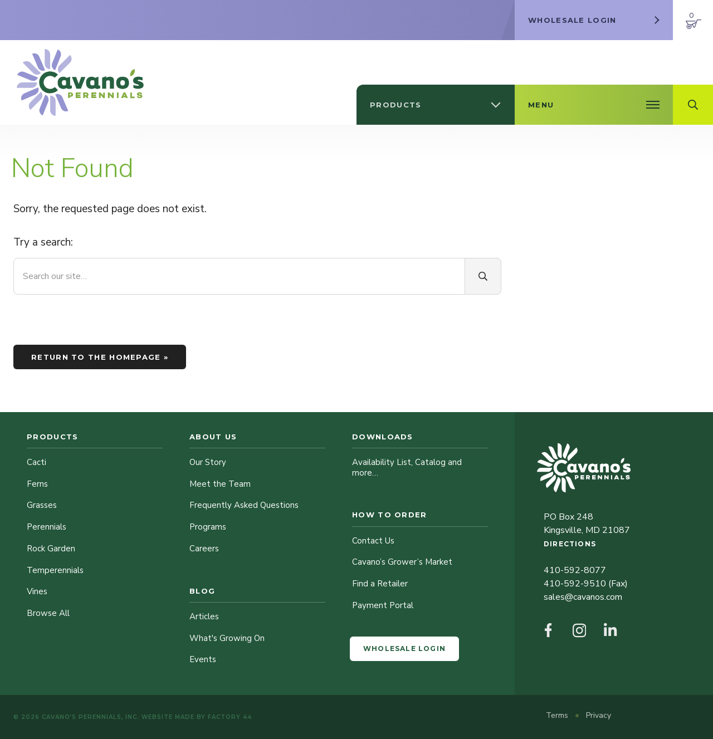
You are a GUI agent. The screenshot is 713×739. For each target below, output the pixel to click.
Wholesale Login (404, 648)
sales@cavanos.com (583, 597)
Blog (202, 590)
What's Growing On (227, 638)
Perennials (46, 526)
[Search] (483, 276)
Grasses (42, 505)
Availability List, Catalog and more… (407, 467)
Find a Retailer (380, 583)
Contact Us (373, 540)
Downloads (382, 436)
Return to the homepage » (99, 357)
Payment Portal (382, 605)
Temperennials (55, 570)
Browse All (48, 613)
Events (202, 659)
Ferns (37, 484)
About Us (213, 436)
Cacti (36, 462)
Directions (570, 544)
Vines (37, 591)
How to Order (389, 514)
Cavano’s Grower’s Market (402, 561)
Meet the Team (220, 484)
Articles (204, 616)
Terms (558, 715)
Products (52, 436)
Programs (207, 526)
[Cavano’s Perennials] (80, 82)
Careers (204, 548)
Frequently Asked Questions (244, 505)
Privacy (598, 715)
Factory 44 (230, 717)
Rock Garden (51, 548)
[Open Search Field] (693, 105)
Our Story (207, 462)
